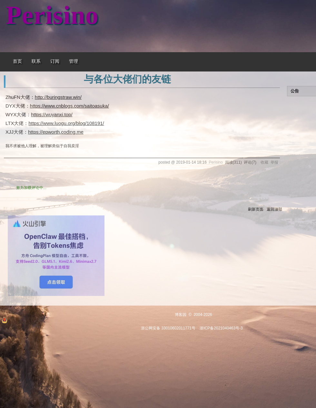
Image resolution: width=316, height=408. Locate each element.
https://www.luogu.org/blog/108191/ (66, 123)
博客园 (180, 314)
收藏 (264, 162)
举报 (274, 162)
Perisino (52, 15)
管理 (73, 61)
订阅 (54, 61)
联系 (36, 61)
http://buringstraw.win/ (58, 97)
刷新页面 (255, 209)
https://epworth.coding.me (56, 132)
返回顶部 (274, 209)
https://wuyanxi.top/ (51, 114)
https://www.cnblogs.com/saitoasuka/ (69, 106)
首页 (17, 61)
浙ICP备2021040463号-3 (221, 328)
